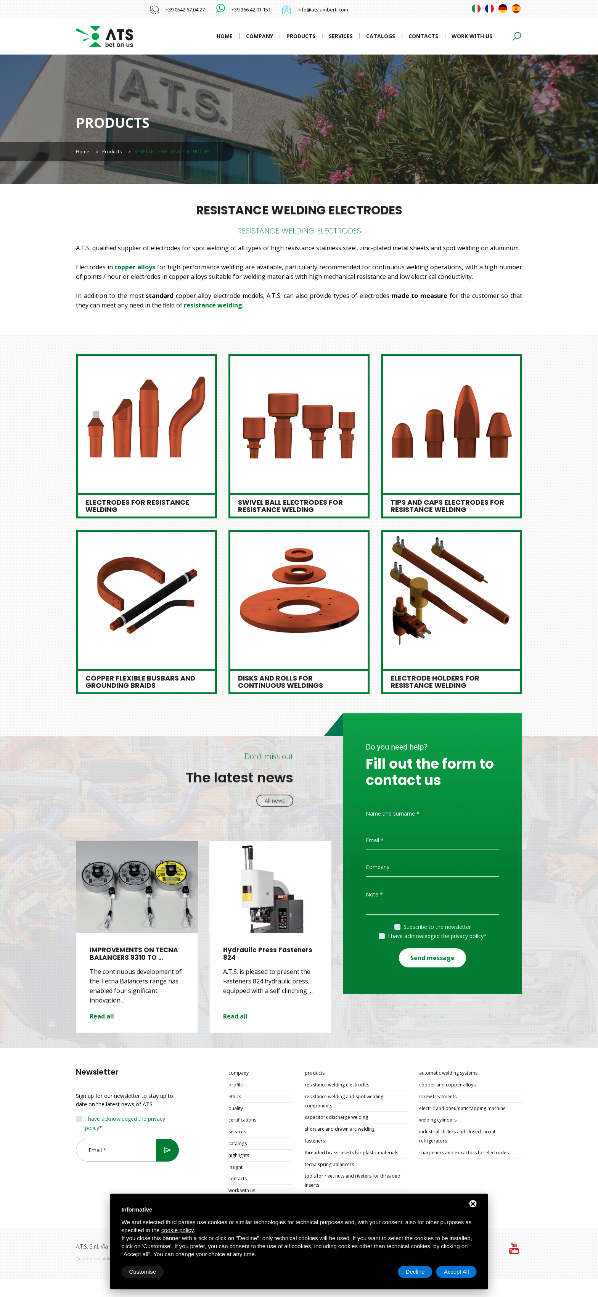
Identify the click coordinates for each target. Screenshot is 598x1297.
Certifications (242, 1120)
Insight (235, 1167)
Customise (142, 1271)
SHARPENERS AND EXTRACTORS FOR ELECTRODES (464, 1152)
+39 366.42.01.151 (251, 9)
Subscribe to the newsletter (437, 926)
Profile (235, 1084)
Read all (102, 1016)
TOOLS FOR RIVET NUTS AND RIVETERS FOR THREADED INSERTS (352, 1180)
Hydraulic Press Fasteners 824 (267, 953)
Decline (415, 1271)
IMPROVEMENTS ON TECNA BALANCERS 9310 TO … (134, 953)
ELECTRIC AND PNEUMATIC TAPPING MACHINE (462, 1108)
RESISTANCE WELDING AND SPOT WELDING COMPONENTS (344, 1101)
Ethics (234, 1096)
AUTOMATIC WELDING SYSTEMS (448, 1073)
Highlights (238, 1155)
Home (225, 36)
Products (300, 36)
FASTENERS (315, 1141)
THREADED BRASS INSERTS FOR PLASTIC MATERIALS (351, 1152)
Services (341, 36)
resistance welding (213, 305)
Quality (235, 1108)
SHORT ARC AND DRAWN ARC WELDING (340, 1129)
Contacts (423, 36)
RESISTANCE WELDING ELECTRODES (337, 1084)
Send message (432, 958)
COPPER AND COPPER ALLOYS (447, 1084)
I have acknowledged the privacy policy (436, 936)
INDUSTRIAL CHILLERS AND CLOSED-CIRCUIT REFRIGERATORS (457, 1136)
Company (259, 36)
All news (275, 800)
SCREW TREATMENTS (438, 1096)
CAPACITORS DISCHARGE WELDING (336, 1117)
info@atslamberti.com (322, 9)
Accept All (456, 1271)
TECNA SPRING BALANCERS (329, 1164)
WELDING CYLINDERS (438, 1120)
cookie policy (177, 1230)
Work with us (472, 36)
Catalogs (380, 36)
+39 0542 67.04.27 (185, 9)
